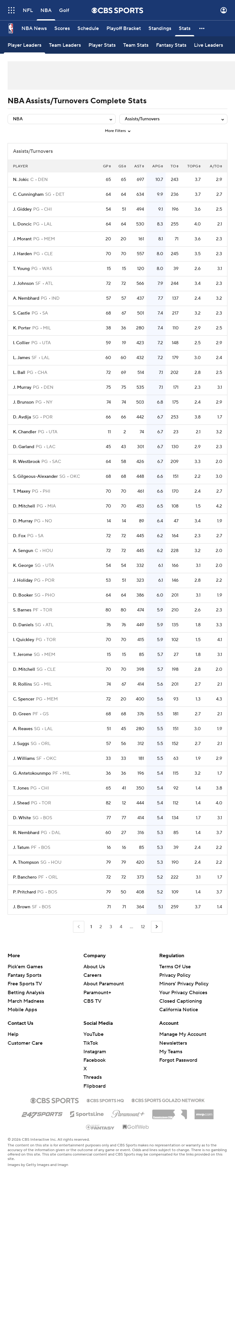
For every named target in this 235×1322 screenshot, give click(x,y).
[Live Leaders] (208, 45)
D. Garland (23, 447)
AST (139, 166)
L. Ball (19, 373)
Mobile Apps (22, 1010)
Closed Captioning (180, 1001)
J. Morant (22, 239)
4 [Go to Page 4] (121, 927)
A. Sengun (23, 551)
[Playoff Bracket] (124, 28)
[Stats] (184, 28)
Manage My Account (182, 1034)
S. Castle (21, 313)
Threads (92, 1077)
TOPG (194, 166)
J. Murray (22, 387)
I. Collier (21, 343)
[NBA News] (34, 28)
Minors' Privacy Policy (183, 984)
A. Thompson (26, 862)
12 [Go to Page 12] (143, 927)
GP (107, 166)
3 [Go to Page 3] (111, 927)
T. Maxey (21, 491)
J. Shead (21, 803)
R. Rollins (22, 684)
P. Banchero (25, 877)
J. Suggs (21, 744)
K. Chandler (24, 432)
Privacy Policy (174, 975)
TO (174, 166)
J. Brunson (23, 402)
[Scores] (62, 28)
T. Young (21, 269)
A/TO (216, 166)
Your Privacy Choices (183, 992)
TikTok (90, 1043)
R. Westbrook (26, 462)
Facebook (94, 1060)
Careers (92, 975)
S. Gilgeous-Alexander (35, 476)
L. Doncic (22, 224)
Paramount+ (97, 992)
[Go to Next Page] (156, 927)
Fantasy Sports (24, 975)
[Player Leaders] (24, 45)
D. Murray (23, 521)
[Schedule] (88, 28)
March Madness (26, 1001)
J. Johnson (23, 283)
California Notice (178, 1010)
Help (13, 1034)
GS (122, 166)
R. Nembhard (26, 833)
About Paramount (103, 984)
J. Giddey (22, 209)
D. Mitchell (24, 506)
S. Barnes (22, 610)
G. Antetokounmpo (32, 773)
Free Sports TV (25, 984)
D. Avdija (22, 417)
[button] (202, 28)
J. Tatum (21, 847)
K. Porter (22, 328)
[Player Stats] (102, 45)
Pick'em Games (25, 967)
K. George (23, 565)
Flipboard (94, 1086)
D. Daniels (23, 625)
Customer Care (25, 1043)
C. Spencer (23, 699)
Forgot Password (178, 1060)
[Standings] (160, 28)
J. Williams (24, 758)
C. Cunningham (28, 194)
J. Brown (21, 907)
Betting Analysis (26, 992)
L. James (21, 358)
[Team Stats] (135, 45)
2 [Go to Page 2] (100, 927)
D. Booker (23, 595)
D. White (22, 818)
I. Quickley (23, 640)
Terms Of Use (175, 967)
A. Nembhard (26, 298)
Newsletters (173, 1043)
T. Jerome (22, 655)
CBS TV (92, 1001)
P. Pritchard (24, 892)
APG (157, 166)
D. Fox (19, 536)
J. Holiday (23, 580)
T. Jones (21, 788)
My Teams (170, 1052)
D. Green (22, 714)
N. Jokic (21, 180)
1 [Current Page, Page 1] (91, 927)
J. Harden (22, 254)
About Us (94, 967)
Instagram (94, 1052)
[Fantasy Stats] (171, 45)
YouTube (93, 1034)
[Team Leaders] (65, 45)
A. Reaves (23, 729)
